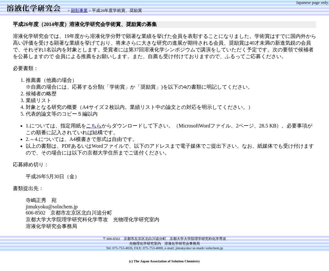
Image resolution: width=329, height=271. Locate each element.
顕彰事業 (79, 10)
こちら (94, 125)
